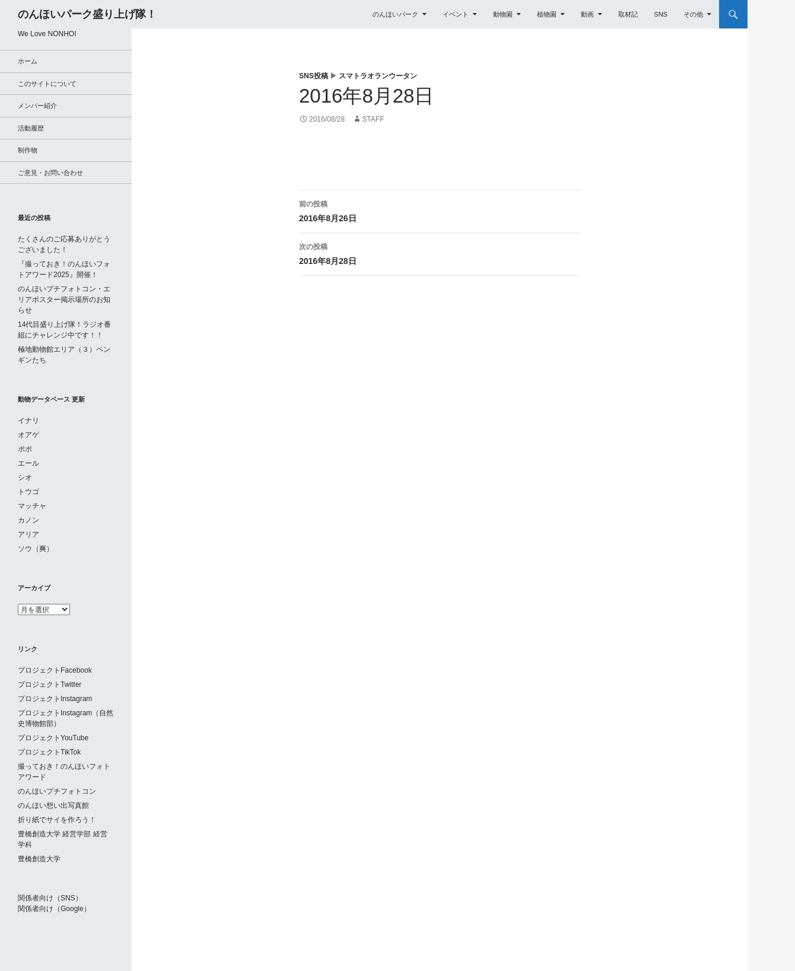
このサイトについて (47, 83)
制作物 (27, 150)
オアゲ (28, 435)
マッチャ (32, 506)
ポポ (25, 449)
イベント (456, 14)
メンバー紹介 (37, 105)
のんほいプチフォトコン (57, 791)
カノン (28, 520)
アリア (28, 534)
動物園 (503, 14)
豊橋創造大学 (39, 859)
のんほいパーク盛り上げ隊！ (87, 14)
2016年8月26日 (439, 210)
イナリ (28, 420)
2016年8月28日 (439, 253)
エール (28, 463)
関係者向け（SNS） (50, 898)
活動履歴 (31, 128)
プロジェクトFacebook (55, 670)
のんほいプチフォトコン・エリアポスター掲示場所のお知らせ (64, 299)
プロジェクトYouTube (53, 738)
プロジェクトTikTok (49, 752)
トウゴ (28, 492)
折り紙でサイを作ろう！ (57, 820)
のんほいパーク (395, 14)
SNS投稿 (313, 76)
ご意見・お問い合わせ (50, 172)
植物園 (546, 14)
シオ (25, 477)
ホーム (27, 61)
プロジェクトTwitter (49, 684)
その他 (693, 14)
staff (373, 119)
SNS (660, 14)
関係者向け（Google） (54, 909)
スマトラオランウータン (378, 76)
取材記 (628, 14)
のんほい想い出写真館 (53, 805)
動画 (587, 14)
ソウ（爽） (35, 549)
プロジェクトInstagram (55, 699)
